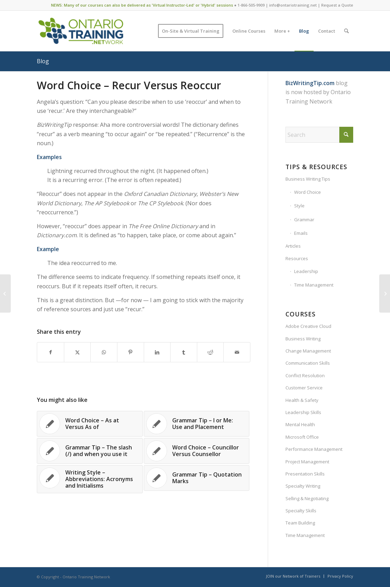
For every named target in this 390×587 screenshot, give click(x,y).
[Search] (346, 31)
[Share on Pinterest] (130, 352)
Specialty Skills (300, 510)
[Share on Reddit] (210, 352)
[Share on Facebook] (50, 352)
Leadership (306, 271)
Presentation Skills (305, 474)
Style (299, 205)
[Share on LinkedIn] (157, 352)
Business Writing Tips (307, 179)
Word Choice (307, 192)
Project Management (307, 461)
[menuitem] (190, 31)
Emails (301, 233)
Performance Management (313, 449)
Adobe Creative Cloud (308, 326)
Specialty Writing (302, 486)
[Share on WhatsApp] (104, 352)
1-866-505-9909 (251, 5)
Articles (293, 246)
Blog (43, 61)
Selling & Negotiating (307, 498)
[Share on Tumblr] (184, 352)
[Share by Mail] (237, 352)
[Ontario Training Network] (81, 31)
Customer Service (304, 388)
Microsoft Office (302, 437)
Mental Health (300, 424)
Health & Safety (301, 400)
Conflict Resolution (305, 375)
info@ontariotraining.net (293, 5)
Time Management (313, 285)
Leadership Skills (303, 412)
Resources (296, 258)
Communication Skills (307, 363)
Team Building (300, 523)
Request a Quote (337, 5)
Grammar (304, 219)
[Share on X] (77, 352)
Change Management (308, 351)
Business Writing (303, 339)
